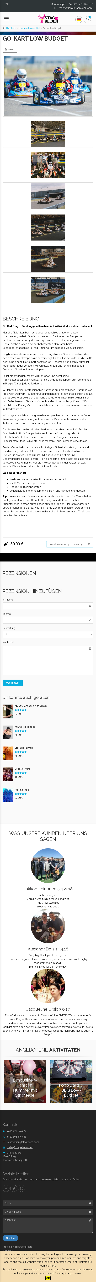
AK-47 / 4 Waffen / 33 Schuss (31, 706)
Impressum (9, 1250)
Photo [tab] (10, 49)
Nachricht (8, 642)
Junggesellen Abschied (29, 28)
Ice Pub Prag (22, 789)
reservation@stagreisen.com (76, 8)
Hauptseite (11, 28)
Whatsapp (59, 4)
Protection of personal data (17, 1246)
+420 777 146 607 (82, 4)
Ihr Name (8, 599)
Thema (7, 613)
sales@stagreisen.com (20, 1147)
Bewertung (9, 628)
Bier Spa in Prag (24, 748)
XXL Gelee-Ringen (25, 727)
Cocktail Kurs (22, 769)
